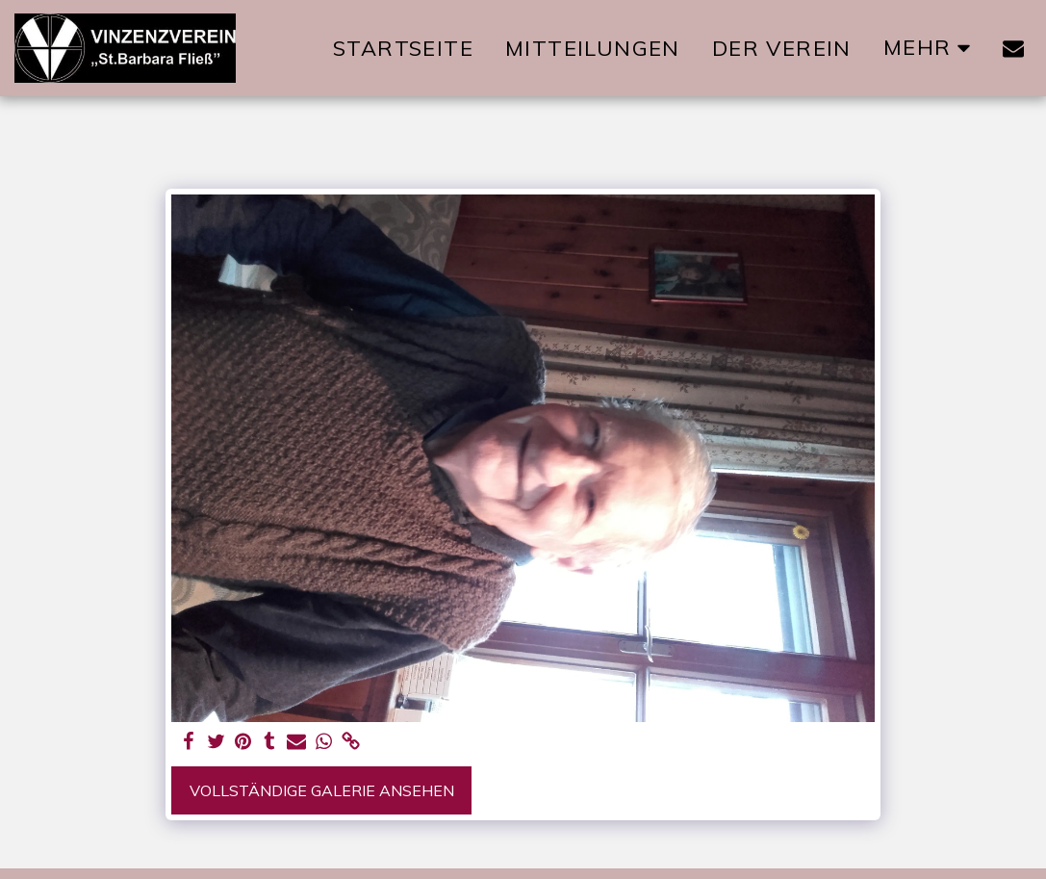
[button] (1013, 48)
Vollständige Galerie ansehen (322, 790)
